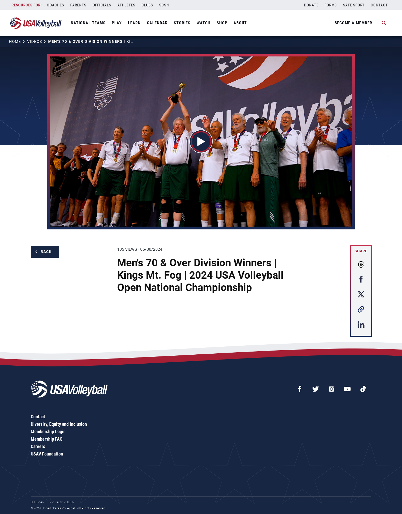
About (240, 23)
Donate (311, 5)
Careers (38, 446)
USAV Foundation (47, 454)
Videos (34, 41)
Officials (102, 5)
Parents (78, 5)
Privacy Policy (62, 502)
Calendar (157, 23)
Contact (379, 5)
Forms (331, 5)
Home (15, 41)
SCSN (164, 5)
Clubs (147, 5)
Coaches (55, 5)
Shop (222, 23)
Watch (203, 23)
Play (117, 23)
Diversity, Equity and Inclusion (59, 424)
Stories (182, 23)
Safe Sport (354, 5)
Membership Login (48, 431)
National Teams (88, 23)
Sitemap (37, 502)
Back (46, 251)
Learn (134, 23)
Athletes (126, 5)
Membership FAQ (47, 439)
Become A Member (353, 23)
